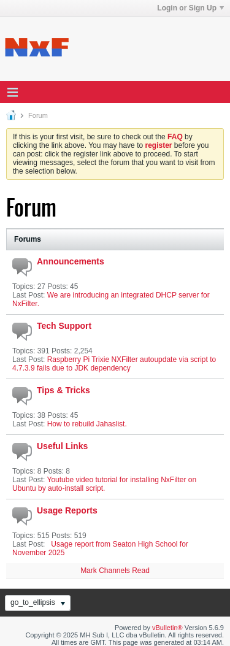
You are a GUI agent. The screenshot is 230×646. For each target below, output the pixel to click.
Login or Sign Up (190, 8)
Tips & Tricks (63, 390)
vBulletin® (167, 627)
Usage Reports (67, 510)
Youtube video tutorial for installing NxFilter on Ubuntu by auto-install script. (104, 484)
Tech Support (64, 326)
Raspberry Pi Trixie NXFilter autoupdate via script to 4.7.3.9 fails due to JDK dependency (114, 363)
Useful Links (62, 446)
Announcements (70, 261)
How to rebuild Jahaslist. (87, 424)
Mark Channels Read (115, 570)
